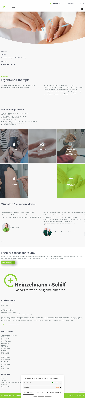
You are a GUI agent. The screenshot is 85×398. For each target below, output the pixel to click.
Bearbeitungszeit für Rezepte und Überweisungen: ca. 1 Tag (16, 314)
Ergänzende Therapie (8, 64)
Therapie (3, 54)
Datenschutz (41, 396)
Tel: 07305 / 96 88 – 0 (7, 309)
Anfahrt (81, 3)
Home (35, 396)
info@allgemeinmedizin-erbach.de (10, 324)
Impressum (48, 396)
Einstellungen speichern (54, 392)
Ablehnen (40, 392)
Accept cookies (28, 392)
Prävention (4, 61)
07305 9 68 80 (55, 3)
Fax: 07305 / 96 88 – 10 (7, 311)
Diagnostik (4, 51)
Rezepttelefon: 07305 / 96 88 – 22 (10, 312)
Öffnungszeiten (69, 3)
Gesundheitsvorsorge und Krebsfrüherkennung (13, 57)
